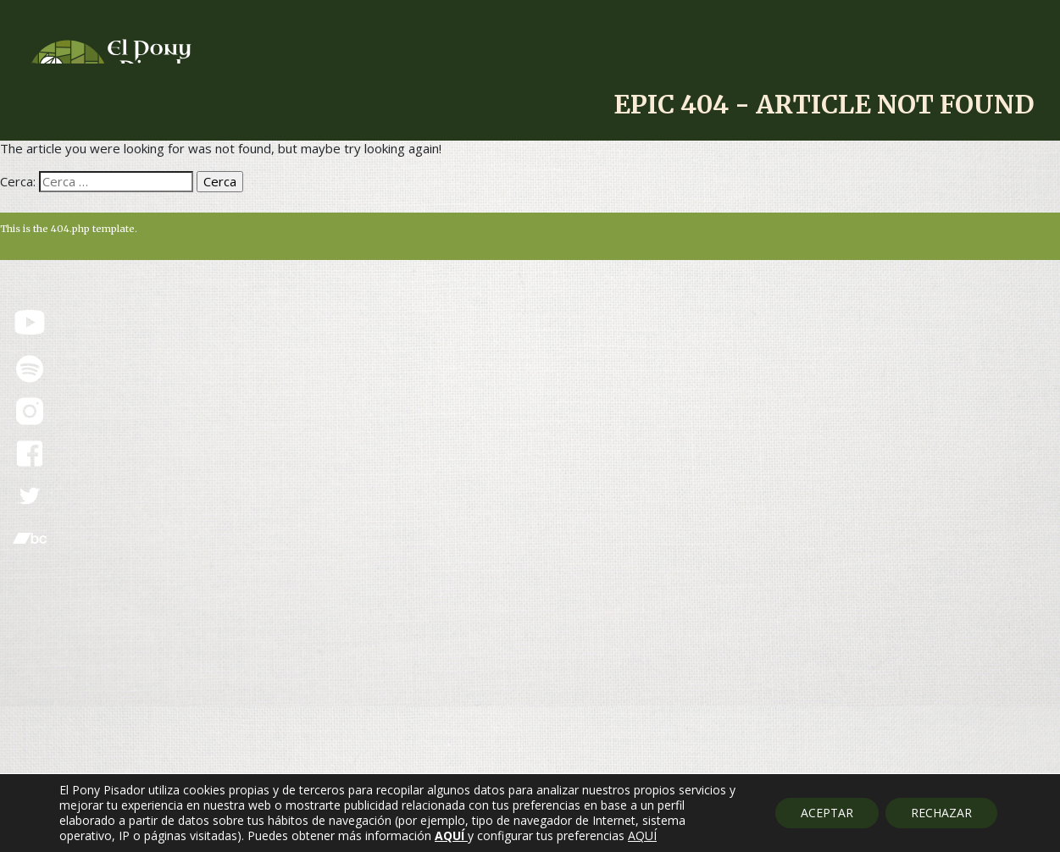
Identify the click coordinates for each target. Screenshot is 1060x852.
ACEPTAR (827, 813)
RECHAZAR (941, 813)
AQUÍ (642, 836)
